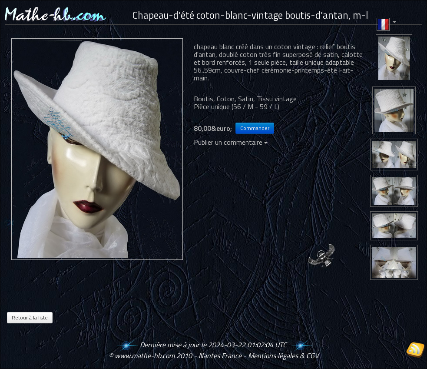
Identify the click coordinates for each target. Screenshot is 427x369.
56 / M (243, 106)
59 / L (269, 106)
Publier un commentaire (231, 142)
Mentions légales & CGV (283, 355)
